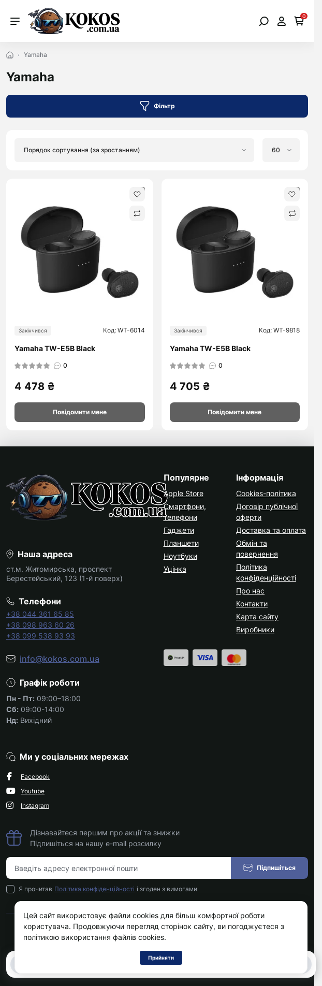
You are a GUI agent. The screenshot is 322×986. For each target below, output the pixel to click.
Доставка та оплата (271, 530)
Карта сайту (257, 616)
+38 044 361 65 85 (40, 614)
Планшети (181, 543)
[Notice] (79, 412)
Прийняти (161, 957)
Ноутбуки (180, 556)
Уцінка (175, 568)
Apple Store (183, 493)
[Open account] (281, 21)
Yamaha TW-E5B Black (54, 348)
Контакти (252, 603)
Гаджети (179, 530)
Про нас (250, 590)
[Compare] (137, 213)
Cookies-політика (266, 493)
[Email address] (118, 868)
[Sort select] (134, 150)
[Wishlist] (137, 194)
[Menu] (15, 21)
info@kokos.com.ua (59, 659)
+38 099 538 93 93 (40, 635)
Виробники (255, 629)
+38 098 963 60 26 (40, 624)
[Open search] (264, 21)
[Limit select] (281, 150)
